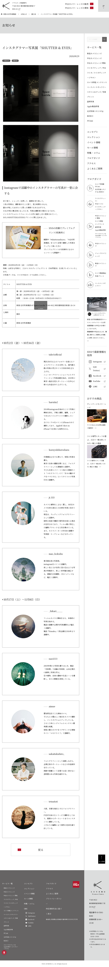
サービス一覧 (7, 883)
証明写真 (90, 101)
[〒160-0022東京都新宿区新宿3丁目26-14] (98, 903)
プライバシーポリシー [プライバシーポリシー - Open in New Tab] (54, 901)
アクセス (91, 163)
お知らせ (6, 61)
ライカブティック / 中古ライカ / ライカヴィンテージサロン (96, 73)
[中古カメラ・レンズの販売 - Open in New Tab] (79, 4)
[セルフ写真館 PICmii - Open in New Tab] (101, 185)
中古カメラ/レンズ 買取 (96, 63)
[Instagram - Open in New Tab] (97, 361)
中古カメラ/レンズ (94, 58)
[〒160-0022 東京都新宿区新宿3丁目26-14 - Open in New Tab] (23, 7)
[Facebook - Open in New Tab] (97, 376)
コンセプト (92, 131)
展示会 (15, 61)
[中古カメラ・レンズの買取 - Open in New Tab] (79, 8)
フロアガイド (93, 158)
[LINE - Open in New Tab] (97, 386)
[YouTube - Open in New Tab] (97, 381)
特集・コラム (93, 152)
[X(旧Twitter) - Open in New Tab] (97, 368)
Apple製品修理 (93, 106)
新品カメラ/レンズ (94, 53)
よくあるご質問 (94, 168)
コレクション (93, 137)
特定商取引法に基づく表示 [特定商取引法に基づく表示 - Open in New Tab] (54, 911)
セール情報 (92, 147)
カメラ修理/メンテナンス (97, 82)
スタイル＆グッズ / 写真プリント (96, 94)
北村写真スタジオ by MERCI (95, 113)
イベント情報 (93, 142)
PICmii (90, 121)
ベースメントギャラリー (96, 87)
